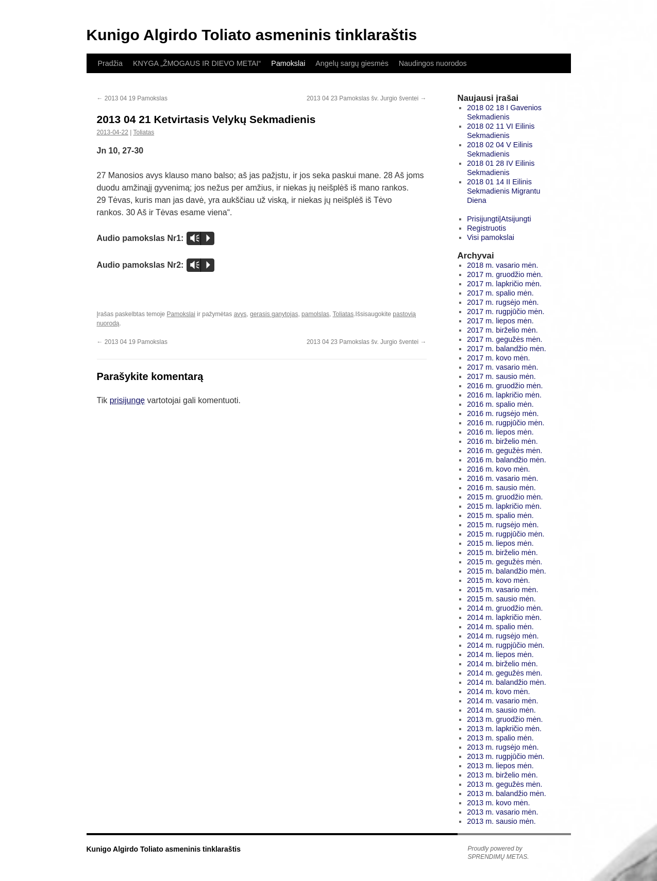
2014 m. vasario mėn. (502, 701)
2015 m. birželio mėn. (502, 552)
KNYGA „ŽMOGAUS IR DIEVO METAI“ (197, 63)
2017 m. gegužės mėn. (504, 339)
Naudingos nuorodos (433, 63)
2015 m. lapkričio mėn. (504, 506)
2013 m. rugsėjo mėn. (502, 747)
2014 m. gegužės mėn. (504, 673)
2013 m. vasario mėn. (502, 812)
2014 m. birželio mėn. (502, 664)
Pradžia (110, 63)
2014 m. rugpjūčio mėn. (505, 645)
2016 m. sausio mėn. (501, 487)
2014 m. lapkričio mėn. (504, 617)
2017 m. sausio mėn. (501, 376)
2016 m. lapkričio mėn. (504, 395)
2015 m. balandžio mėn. (506, 571)
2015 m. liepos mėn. (500, 543)
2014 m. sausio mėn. (501, 710)
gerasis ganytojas (274, 314)
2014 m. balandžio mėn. (506, 682)
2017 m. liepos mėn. (500, 321)
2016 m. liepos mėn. (500, 432)
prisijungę (127, 400)
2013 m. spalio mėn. (500, 738)
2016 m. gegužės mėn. (504, 450)
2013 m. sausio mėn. (501, 821)
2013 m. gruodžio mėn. (505, 719)
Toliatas (143, 132)
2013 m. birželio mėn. (502, 775)
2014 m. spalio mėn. (500, 627)
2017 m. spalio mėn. (500, 293)
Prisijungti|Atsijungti (499, 219)
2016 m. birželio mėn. (502, 441)
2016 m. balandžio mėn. (506, 460)
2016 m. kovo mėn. (498, 469)
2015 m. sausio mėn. (501, 599)
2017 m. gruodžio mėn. (505, 274)
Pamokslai (288, 63)
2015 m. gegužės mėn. (504, 562)
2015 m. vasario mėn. (502, 589)
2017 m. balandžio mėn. (506, 348)
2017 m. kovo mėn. (498, 358)
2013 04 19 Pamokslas (132, 98)
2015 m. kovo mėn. (498, 580)
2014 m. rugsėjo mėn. (502, 636)
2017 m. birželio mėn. (502, 330)
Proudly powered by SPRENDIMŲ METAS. (498, 852)
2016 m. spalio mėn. (500, 404)
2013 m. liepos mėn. (500, 766)
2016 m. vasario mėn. (502, 478)
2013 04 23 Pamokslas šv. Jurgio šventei (367, 98)
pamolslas (315, 314)
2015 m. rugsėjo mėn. (502, 525)
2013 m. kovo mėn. (498, 803)
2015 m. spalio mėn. (500, 515)
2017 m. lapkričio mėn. (504, 284)
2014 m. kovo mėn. (498, 691)
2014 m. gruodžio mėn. (505, 608)
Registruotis (486, 228)
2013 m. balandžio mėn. (506, 793)
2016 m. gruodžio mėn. (505, 386)
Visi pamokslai (490, 237)
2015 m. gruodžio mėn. (505, 497)
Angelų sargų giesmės (351, 63)
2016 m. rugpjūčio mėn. (505, 423)
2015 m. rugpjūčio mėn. (505, 534)
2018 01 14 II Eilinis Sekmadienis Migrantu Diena (503, 191)
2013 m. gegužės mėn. (504, 784)
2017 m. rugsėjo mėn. (502, 302)
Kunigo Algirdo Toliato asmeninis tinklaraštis (252, 34)
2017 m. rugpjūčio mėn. (505, 311)
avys (240, 314)
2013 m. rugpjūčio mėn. (505, 756)
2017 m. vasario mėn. (502, 367)
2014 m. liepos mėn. (500, 654)
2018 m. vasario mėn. (502, 265)
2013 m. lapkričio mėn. (504, 728)
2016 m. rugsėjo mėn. (502, 413)
